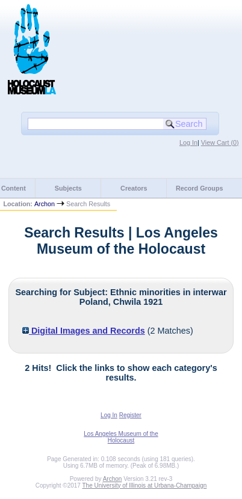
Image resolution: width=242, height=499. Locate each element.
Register (130, 415)
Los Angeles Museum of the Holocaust (121, 437)
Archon (44, 203)
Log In (188, 142)
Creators (133, 188)
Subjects (68, 188)
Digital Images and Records (83, 330)
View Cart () (220, 142)
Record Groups (199, 188)
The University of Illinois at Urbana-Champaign (144, 485)
